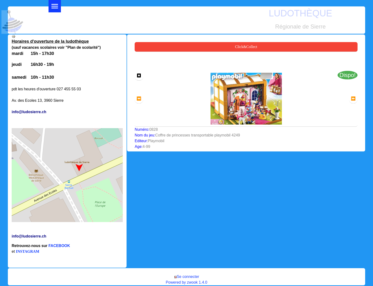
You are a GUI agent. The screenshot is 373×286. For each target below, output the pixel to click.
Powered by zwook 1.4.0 (186, 282)
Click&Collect (246, 47)
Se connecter (186, 277)
